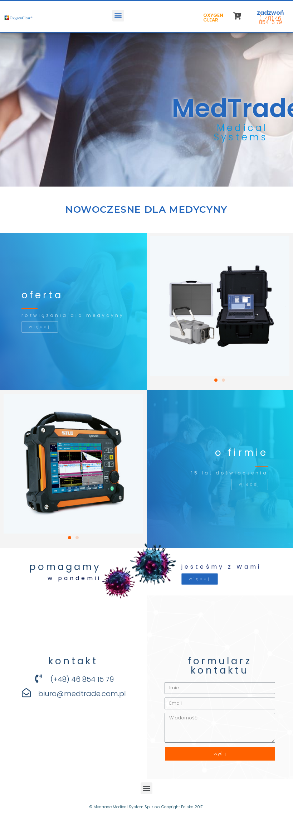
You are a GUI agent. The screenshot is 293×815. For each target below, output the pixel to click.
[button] (118, 15)
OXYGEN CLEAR (213, 17)
